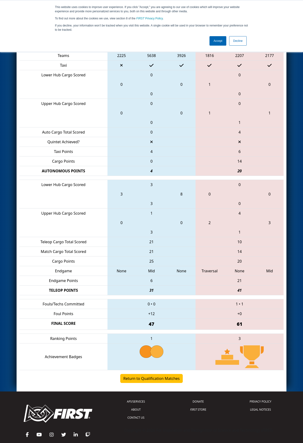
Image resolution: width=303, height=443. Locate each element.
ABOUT (136, 410)
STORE (198, 410)
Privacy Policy (149, 18)
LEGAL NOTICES (260, 410)
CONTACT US (135, 418)
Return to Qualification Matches (151, 378)
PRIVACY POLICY (260, 402)
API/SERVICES (136, 402)
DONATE (198, 402)
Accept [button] (218, 41)
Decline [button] (238, 41)
